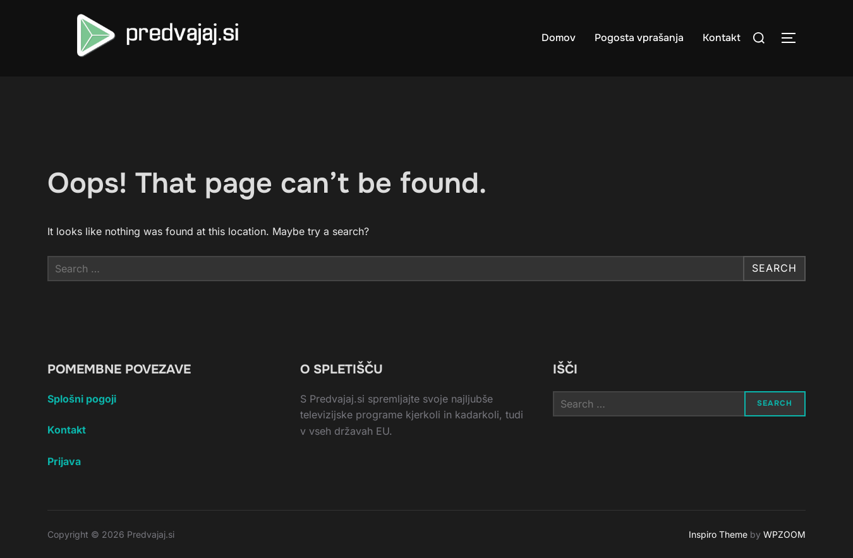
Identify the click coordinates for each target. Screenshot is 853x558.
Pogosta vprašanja (639, 37)
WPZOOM (784, 534)
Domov (558, 37)
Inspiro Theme (718, 534)
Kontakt (722, 37)
